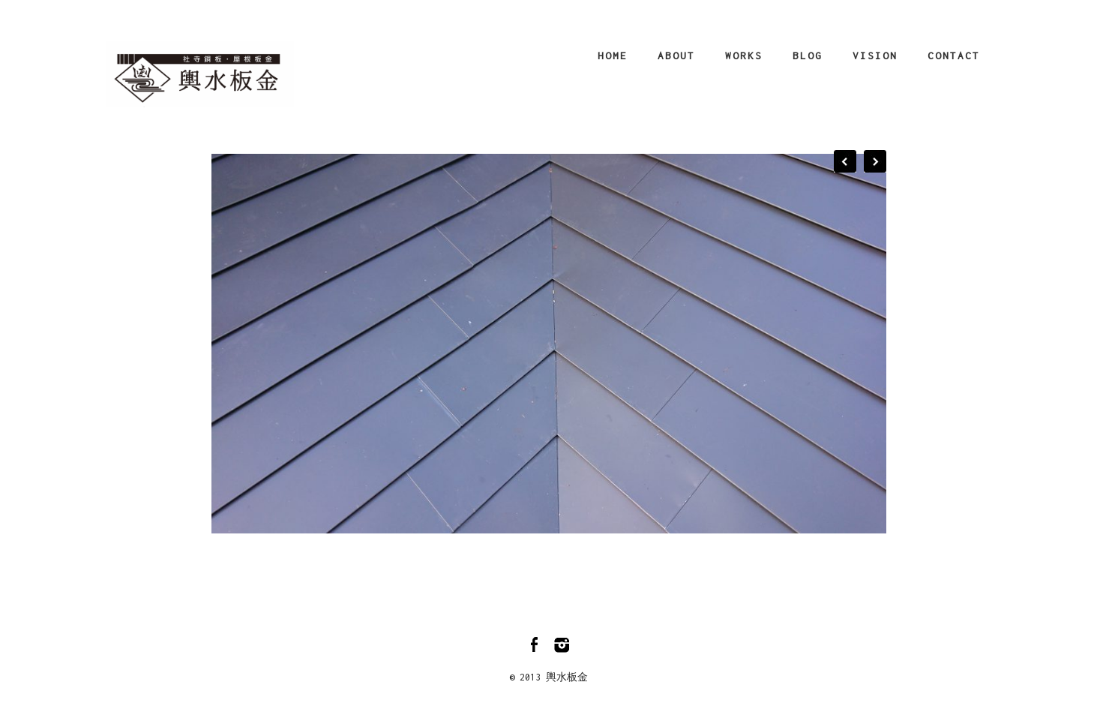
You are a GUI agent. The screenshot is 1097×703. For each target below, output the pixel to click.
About (676, 56)
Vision (875, 56)
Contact (954, 56)
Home (613, 56)
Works (744, 56)
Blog (808, 56)
